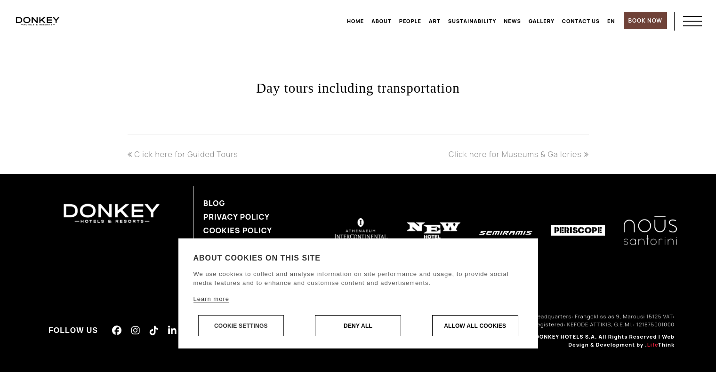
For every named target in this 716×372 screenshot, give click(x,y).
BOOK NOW (645, 20)
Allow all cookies (475, 326)
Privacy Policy (236, 217)
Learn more (211, 298)
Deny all (358, 326)
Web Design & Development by (621, 340)
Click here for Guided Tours (183, 154)
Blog (214, 203)
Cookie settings (241, 326)
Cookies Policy (237, 230)
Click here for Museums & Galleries (518, 154)
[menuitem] (611, 21)
